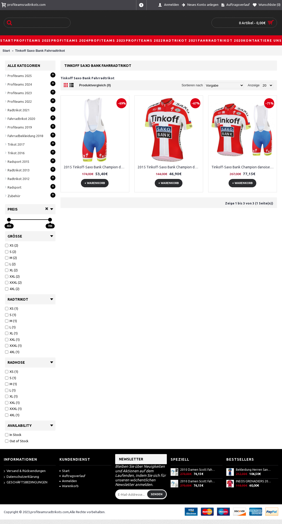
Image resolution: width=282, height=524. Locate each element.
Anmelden (68, 481)
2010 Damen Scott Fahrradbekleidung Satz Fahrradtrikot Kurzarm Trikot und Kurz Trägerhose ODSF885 (198, 481)
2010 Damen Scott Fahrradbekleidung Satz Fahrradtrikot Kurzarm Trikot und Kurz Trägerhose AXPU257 (198, 469)
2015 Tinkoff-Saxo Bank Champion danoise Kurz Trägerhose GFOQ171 (96, 167)
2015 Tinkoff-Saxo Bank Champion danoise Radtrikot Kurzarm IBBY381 (170, 167)
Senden (157, 494)
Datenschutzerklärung (21, 477)
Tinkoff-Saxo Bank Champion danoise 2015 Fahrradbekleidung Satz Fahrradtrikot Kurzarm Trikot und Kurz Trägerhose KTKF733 (243, 167)
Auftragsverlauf (72, 476)
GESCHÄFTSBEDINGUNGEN (25, 482)
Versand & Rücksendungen (25, 471)
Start (64, 471)
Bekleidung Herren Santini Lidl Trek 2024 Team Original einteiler (254, 469)
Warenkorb (69, 486)
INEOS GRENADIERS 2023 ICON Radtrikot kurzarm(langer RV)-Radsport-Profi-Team (254, 481)
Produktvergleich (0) (95, 85)
